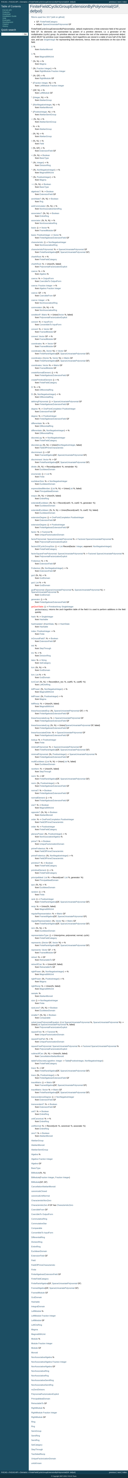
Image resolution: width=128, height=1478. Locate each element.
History (5, 26)
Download (6, 14)
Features (6, 12)
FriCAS (4, 2)
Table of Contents (11, 6)
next (119, 2)
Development (7, 22)
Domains (23, 2)
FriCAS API (13, 2)
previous (112, 2)
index (124, 2)
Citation (5, 24)
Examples (6, 20)
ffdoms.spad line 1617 (41, 17)
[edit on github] (57, 17)
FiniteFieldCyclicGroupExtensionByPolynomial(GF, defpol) (52, 2)
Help (4, 18)
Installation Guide (9, 16)
